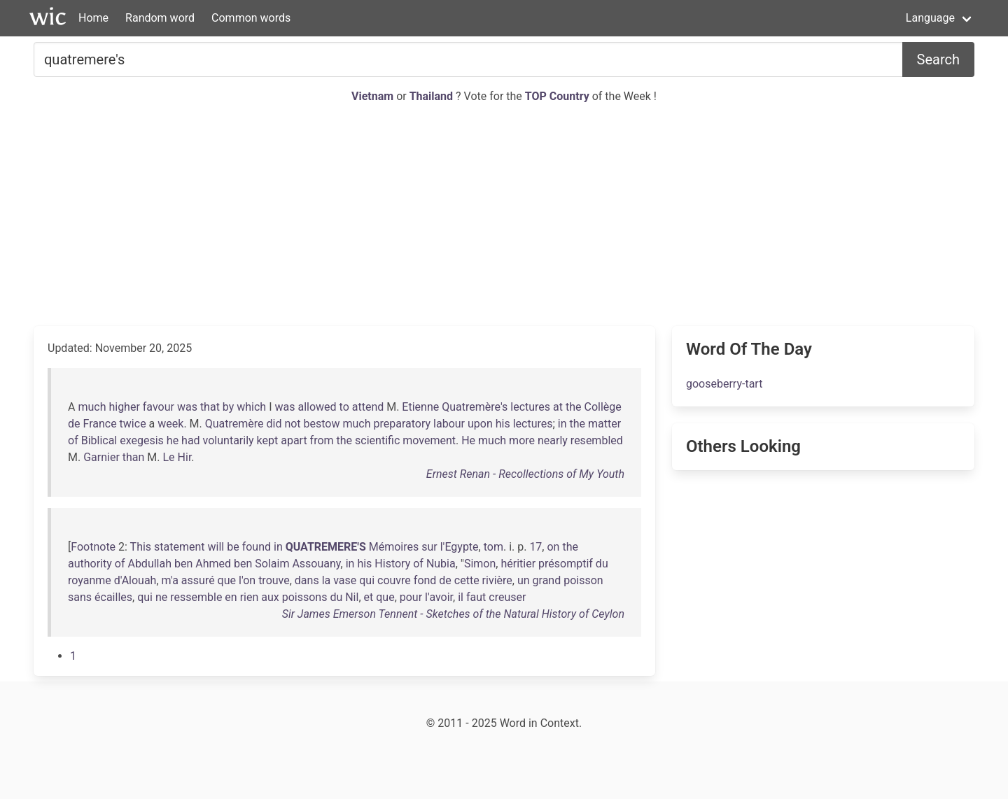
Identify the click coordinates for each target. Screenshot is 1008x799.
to (344, 406)
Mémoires (394, 546)
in (562, 423)
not (292, 423)
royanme (89, 580)
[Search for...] (468, 59)
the (574, 406)
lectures (530, 406)
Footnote (93, 546)
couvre (394, 580)
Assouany (316, 563)
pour (411, 597)
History (392, 563)
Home (93, 17)
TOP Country (557, 96)
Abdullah (149, 563)
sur (429, 546)
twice (133, 423)
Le (169, 457)
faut (476, 597)
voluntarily (228, 440)
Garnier (101, 457)
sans (80, 597)
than (133, 457)
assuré (198, 580)
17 (535, 546)
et (369, 597)
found (256, 546)
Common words (250, 17)
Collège (602, 406)
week (170, 423)
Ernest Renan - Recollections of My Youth (525, 474)
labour (449, 423)
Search (938, 59)
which (251, 406)
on (553, 546)
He (468, 440)
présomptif (565, 563)
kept (268, 440)
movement (429, 440)
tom (493, 546)
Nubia (441, 563)
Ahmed (213, 563)
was (187, 406)
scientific (377, 440)
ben (183, 563)
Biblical (99, 440)
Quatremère (234, 423)
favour (158, 406)
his (503, 423)
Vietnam (373, 96)
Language (930, 17)
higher (123, 406)
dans (307, 580)
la (326, 580)
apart (294, 440)
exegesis (142, 440)
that (210, 406)
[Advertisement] (504, 215)
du (602, 563)
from (322, 440)
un (523, 580)
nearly (553, 440)
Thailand (433, 96)
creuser (507, 597)
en (231, 597)
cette (466, 580)
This (141, 546)
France (99, 423)
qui (366, 580)
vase (344, 580)
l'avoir (439, 597)
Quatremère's (474, 406)
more (522, 440)
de (74, 423)
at (558, 406)
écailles (113, 597)
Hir (185, 457)
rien (249, 597)
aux (270, 597)
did (273, 423)
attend (368, 406)
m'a (170, 580)
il (460, 597)
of (73, 440)
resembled (596, 440)
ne (161, 597)
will (216, 546)
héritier (518, 563)
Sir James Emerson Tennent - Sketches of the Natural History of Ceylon (453, 614)
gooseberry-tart (724, 383)
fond (425, 580)
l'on (247, 580)
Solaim (272, 563)
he (172, 440)
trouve (274, 580)
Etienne (420, 406)
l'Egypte (459, 546)
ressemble (196, 597)
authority (90, 563)
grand (547, 580)
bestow (322, 423)
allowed (317, 406)
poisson (583, 580)
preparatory (402, 423)
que (227, 580)
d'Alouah (135, 580)
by (228, 406)
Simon (480, 563)
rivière (497, 580)
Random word (160, 17)
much (92, 406)
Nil (351, 597)
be (233, 546)
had (190, 440)
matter (604, 423)
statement (179, 546)
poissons (305, 597)
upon (480, 423)
